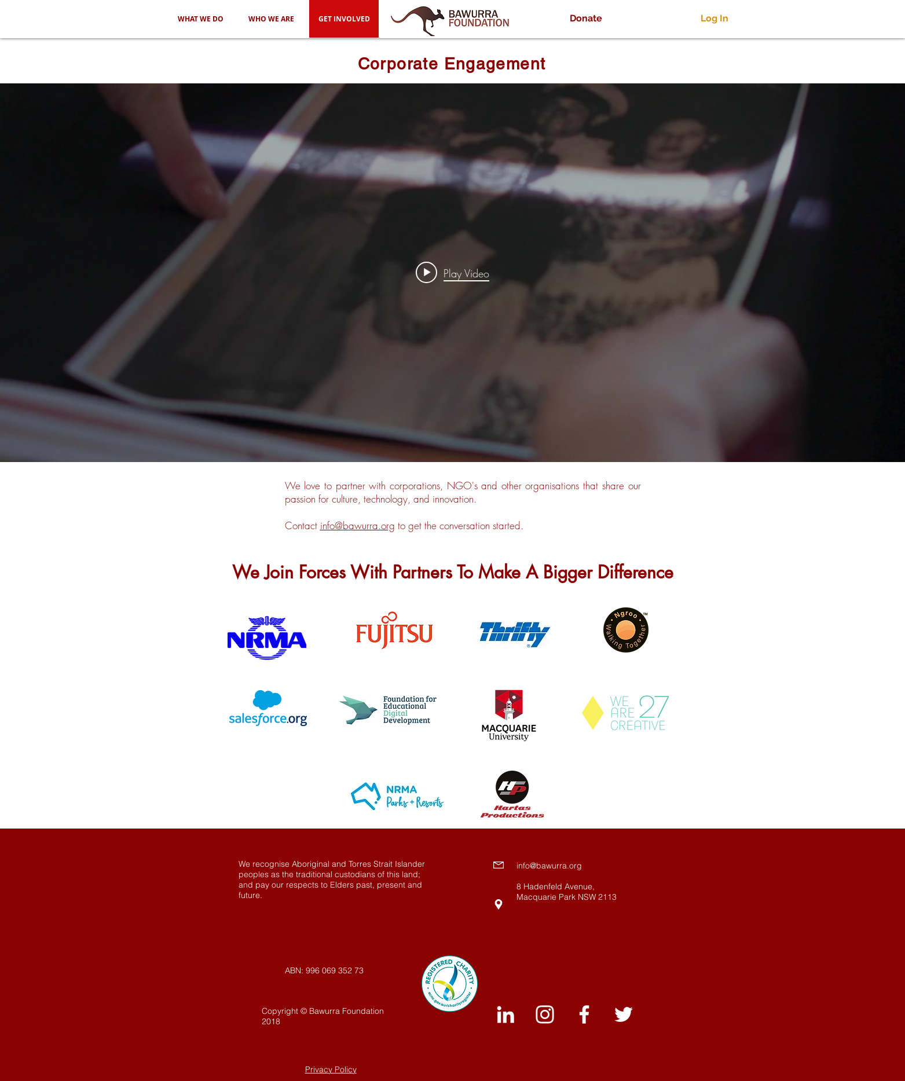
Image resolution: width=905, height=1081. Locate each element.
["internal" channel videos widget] (452, 272)
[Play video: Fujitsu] (452, 272)
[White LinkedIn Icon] (505, 1014)
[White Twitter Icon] (623, 1014)
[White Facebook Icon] (584, 1014)
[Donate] (586, 19)
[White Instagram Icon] (545, 1014)
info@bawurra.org (357, 525)
